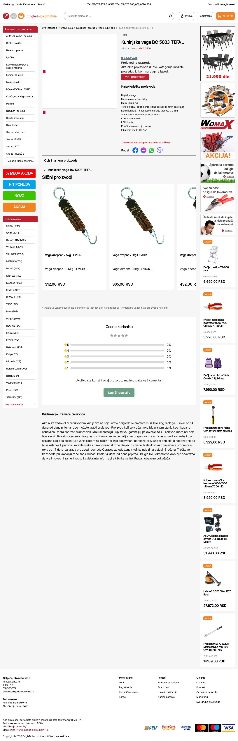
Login (122, 682)
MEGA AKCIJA (19, 173)
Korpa (122, 696)
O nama (200, 682)
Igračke (10, 57)
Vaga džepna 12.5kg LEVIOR (63, 255)
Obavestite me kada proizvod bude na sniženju (146, 142)
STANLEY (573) (14, 397)
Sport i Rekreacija (15, 117)
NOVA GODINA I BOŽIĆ (18, 89)
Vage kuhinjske (106, 27)
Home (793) (12, 332)
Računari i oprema (15, 110)
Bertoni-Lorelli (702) (16, 368)
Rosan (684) (12, 375)
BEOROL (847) (13, 325)
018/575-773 (98, 4)
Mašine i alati (12, 82)
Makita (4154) (13, 225)
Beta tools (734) (14, 347)
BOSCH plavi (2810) (16, 239)
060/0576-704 (143, 4)
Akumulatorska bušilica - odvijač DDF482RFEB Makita (216, 539)
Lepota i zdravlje (14, 74)
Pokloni (10, 103)
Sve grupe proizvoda (208, 701)
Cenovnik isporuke (207, 692)
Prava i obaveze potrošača (152, 458)
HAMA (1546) (13, 268)
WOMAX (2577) (14, 246)
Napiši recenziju (119, 393)
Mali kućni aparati (85, 27)
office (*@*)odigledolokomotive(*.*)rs (28, 729)
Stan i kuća (11, 124)
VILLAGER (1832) (15, 254)
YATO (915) (12, 304)
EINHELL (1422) (14, 275)
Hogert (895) (13, 318)
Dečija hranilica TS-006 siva (216, 269)
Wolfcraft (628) (14, 382)
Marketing (8, 4)
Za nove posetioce (168, 682)
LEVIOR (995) (13, 290)
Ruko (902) (12, 311)
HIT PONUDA (19, 184)
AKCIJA (19, 207)
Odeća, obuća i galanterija (19, 96)
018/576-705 (127, 4)
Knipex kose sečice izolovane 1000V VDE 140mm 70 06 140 (215, 323)
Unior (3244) (13, 232)
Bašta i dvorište (14, 43)
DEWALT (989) (13, 297)
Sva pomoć (164, 687)
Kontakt (200, 687)
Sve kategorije (49, 27)
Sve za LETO (12, 146)
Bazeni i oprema (14, 50)
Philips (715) (12, 354)
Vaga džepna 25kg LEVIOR (129, 255)
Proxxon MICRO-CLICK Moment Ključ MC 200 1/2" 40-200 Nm (216, 647)
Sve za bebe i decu (16, 132)
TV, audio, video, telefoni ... (20, 160)
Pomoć (41, 4)
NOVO (19, 196)
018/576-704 (113, 4)
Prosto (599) (12, 390)
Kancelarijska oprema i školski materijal (17, 66)
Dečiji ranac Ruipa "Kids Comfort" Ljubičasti (216, 377)
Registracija (125, 687)
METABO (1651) (14, 261)
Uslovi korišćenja (167, 692)
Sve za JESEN (13, 139)
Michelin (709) (13, 361)
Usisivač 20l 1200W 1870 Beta (217, 593)
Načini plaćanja (166, 696)
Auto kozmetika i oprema (19, 35)
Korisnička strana (26, 4)
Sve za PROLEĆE (15, 153)
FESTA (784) (12, 340)
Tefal (124, 34)
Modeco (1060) (14, 282)
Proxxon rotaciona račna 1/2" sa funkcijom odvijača (217, 429)
